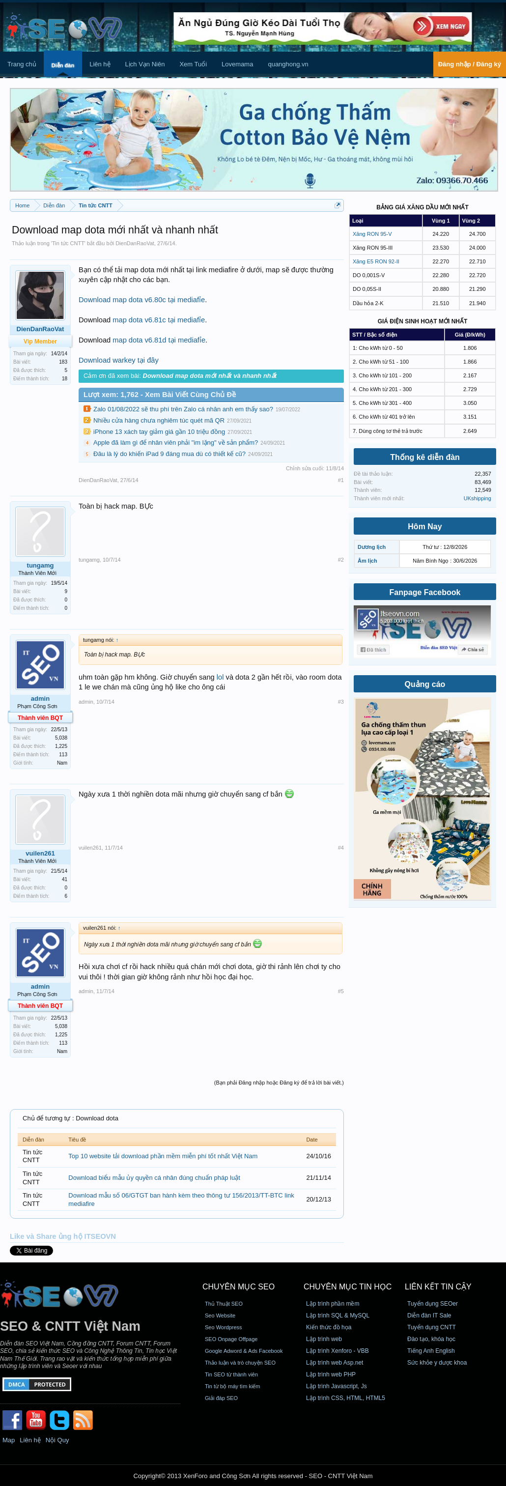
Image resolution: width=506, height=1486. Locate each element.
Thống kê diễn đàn (425, 457)
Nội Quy (57, 1440)
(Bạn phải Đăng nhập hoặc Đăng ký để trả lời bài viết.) (279, 1083)
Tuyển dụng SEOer (432, 1303)
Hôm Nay (425, 526)
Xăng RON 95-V (372, 234)
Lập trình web (324, 1339)
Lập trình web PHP (331, 1374)
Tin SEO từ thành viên (231, 1374)
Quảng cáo (425, 684)
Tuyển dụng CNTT (431, 1327)
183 (63, 362)
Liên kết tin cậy (438, 1287)
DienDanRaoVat (134, 243)
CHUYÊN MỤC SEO (238, 1287)
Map (8, 1440)
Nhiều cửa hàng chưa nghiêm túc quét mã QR (159, 420)
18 (64, 378)
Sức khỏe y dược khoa (437, 1362)
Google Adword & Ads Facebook (243, 1351)
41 (64, 879)
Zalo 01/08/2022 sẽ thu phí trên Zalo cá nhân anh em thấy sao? (183, 409)
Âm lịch (367, 561)
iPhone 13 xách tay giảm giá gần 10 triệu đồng (159, 431)
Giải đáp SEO (221, 1398)
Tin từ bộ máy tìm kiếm (232, 1386)
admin (40, 698)
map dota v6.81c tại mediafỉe (158, 320)
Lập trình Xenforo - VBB (337, 1350)
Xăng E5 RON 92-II (376, 261)
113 (63, 754)
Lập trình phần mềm (332, 1303)
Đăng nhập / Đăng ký (469, 64)
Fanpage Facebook (425, 592)
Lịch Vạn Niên (145, 64)
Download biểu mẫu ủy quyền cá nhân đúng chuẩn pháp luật (154, 1177)
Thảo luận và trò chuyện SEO (240, 1363)
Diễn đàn (63, 65)
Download (95, 300)
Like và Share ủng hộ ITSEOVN (63, 1236)
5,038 (61, 738)
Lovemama (237, 64)
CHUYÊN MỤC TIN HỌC (348, 1287)
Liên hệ (99, 64)
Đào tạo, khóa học (431, 1339)
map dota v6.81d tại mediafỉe (158, 340)
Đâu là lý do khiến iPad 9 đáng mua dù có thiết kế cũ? (169, 453)
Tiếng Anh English (431, 1350)
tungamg (40, 565)
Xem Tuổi (193, 64)
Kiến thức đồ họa (328, 1327)
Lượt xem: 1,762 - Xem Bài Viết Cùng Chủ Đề (160, 395)
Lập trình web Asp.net (334, 1362)
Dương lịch (372, 547)
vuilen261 (40, 853)
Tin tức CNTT (68, 243)
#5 (341, 991)
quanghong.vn (288, 64)
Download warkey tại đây (119, 360)
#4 (341, 848)
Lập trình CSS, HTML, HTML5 (345, 1398)
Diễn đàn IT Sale (429, 1315)
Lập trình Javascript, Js (336, 1386)
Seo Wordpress (223, 1327)
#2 (341, 560)
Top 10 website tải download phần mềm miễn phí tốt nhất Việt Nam (162, 1156)
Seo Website (220, 1315)
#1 (341, 480)
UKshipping (477, 498)
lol (220, 677)
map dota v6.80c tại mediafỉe (158, 300)
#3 (341, 702)
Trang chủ (21, 64)
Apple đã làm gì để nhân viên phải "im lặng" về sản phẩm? (175, 442)
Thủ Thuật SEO (224, 1304)
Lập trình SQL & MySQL (337, 1315)
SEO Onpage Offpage (231, 1339)
